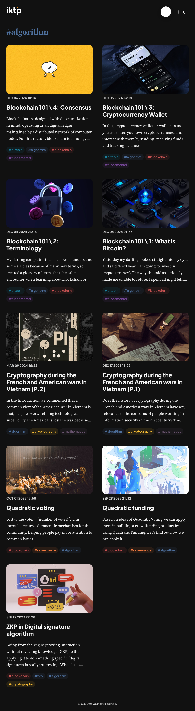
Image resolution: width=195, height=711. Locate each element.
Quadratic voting (30, 507)
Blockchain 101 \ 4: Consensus (48, 107)
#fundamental (20, 158)
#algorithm (37, 150)
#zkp (38, 676)
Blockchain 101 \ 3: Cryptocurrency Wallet (134, 111)
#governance (45, 550)
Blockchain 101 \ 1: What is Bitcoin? (138, 244)
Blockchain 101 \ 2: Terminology (32, 244)
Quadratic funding (128, 507)
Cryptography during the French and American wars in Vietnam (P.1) (142, 381)
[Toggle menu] (166, 11)
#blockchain (62, 150)
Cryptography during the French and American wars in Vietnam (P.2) (46, 381)
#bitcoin (15, 150)
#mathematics (73, 431)
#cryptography (44, 431)
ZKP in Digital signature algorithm (38, 630)
